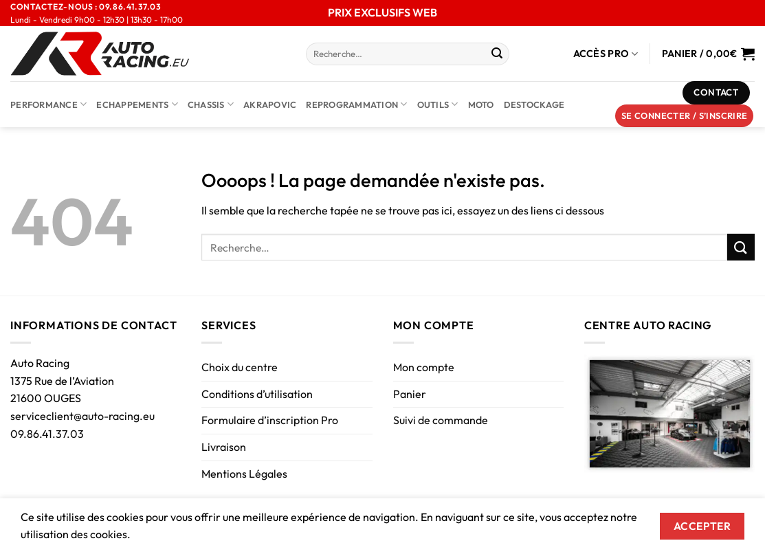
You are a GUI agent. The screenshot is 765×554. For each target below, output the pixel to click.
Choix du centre (239, 367)
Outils (437, 104)
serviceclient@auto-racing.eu (82, 416)
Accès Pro (606, 53)
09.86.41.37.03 (47, 434)
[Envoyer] (497, 54)
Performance (48, 104)
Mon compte (423, 367)
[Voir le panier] (708, 53)
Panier (409, 394)
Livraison (223, 447)
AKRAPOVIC (269, 104)
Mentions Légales (244, 473)
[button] (684, 115)
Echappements (137, 104)
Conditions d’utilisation (257, 394)
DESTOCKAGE (534, 104)
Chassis (211, 104)
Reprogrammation (356, 104)
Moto (481, 104)
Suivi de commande (440, 420)
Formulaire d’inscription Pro (269, 420)
